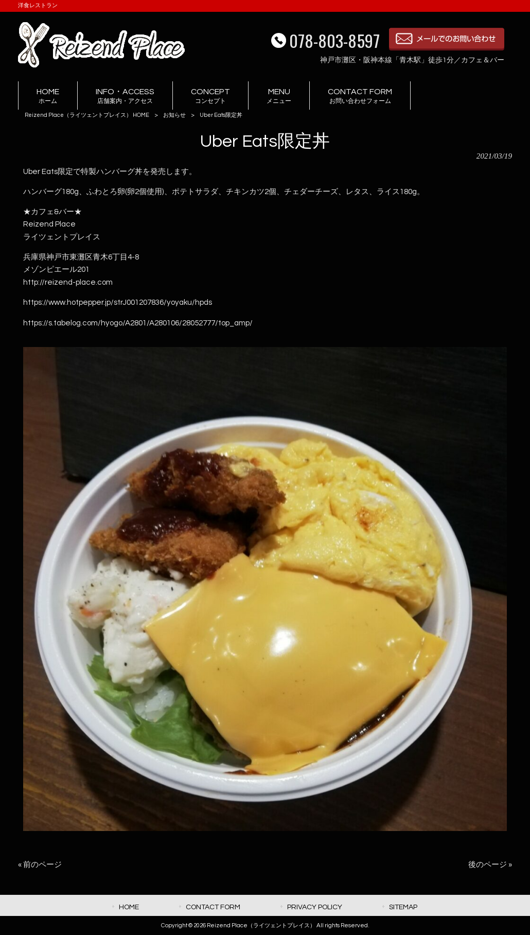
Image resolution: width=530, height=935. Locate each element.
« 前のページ (40, 865)
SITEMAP (403, 907)
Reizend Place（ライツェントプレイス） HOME (87, 115)
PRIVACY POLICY (314, 907)
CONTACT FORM (213, 907)
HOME (129, 907)
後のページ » (490, 865)
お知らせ (174, 115)
